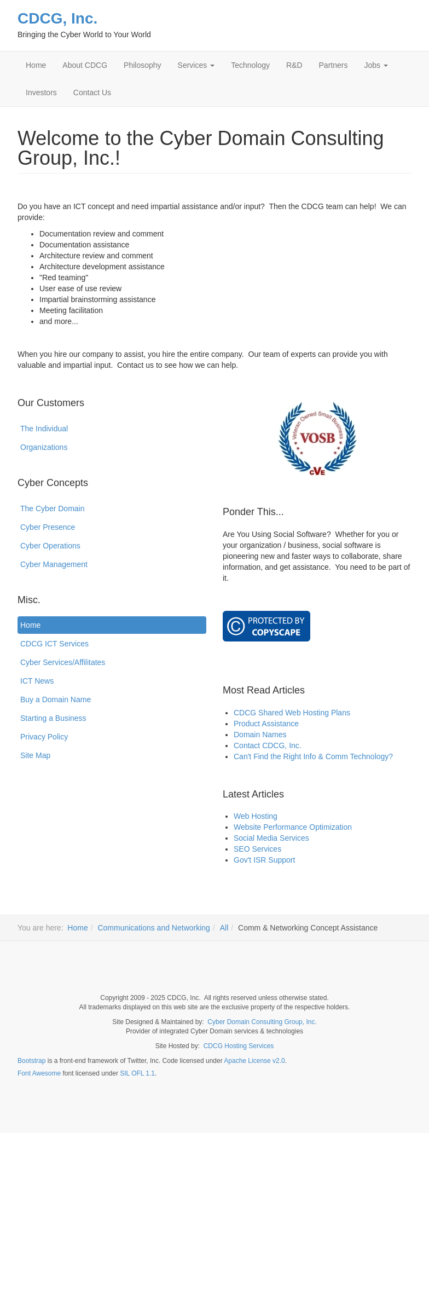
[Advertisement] (214, 1209)
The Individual (44, 428)
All (224, 927)
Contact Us (92, 92)
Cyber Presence (47, 527)
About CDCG (84, 65)
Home (36, 65)
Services (196, 65)
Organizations (43, 447)
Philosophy (142, 65)
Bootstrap (31, 1061)
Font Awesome (39, 1073)
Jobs (375, 65)
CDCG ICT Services (54, 643)
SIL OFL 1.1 (137, 1073)
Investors (41, 92)
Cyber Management (54, 564)
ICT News (37, 681)
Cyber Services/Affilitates (62, 662)
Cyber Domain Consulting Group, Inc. (261, 1022)
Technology (250, 65)
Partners (333, 65)
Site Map (35, 755)
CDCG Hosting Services (239, 1046)
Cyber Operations (50, 545)
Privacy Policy (44, 736)
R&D (294, 65)
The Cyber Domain (52, 508)
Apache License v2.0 (254, 1061)
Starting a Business (53, 718)
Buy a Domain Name (55, 699)
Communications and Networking (153, 927)
